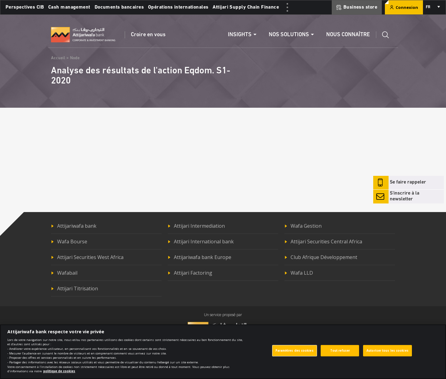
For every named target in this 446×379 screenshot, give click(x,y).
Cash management (69, 7)
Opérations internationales (178, 7)
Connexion (404, 7)
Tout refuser (340, 355)
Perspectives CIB (25, 7)
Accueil (58, 58)
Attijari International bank (204, 241)
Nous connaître (348, 35)
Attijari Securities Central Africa (326, 241)
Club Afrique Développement (324, 257)
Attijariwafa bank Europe (202, 257)
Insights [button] (240, 35)
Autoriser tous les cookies (387, 355)
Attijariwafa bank (76, 225)
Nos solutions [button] (289, 35)
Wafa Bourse (72, 241)
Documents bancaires (119, 7)
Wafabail (67, 272)
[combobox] (432, 7)
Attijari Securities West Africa (90, 257)
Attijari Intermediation (199, 225)
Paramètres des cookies (295, 355)
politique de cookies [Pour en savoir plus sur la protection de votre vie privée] (59, 375)
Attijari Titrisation (77, 288)
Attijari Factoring (193, 272)
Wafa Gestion (306, 225)
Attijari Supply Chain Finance (246, 7)
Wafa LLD (302, 272)
